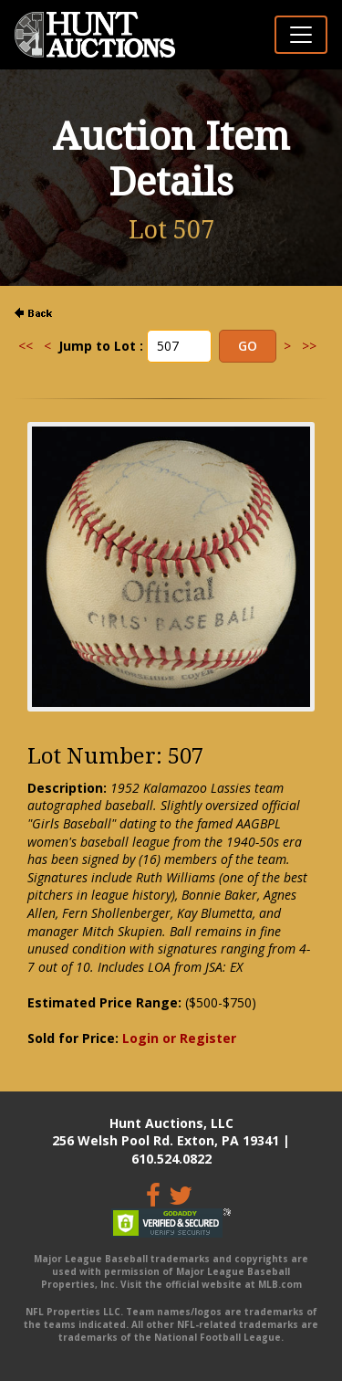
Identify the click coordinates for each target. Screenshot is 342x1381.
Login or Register (179, 1038)
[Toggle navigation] (301, 35)
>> (309, 345)
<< (25, 345)
